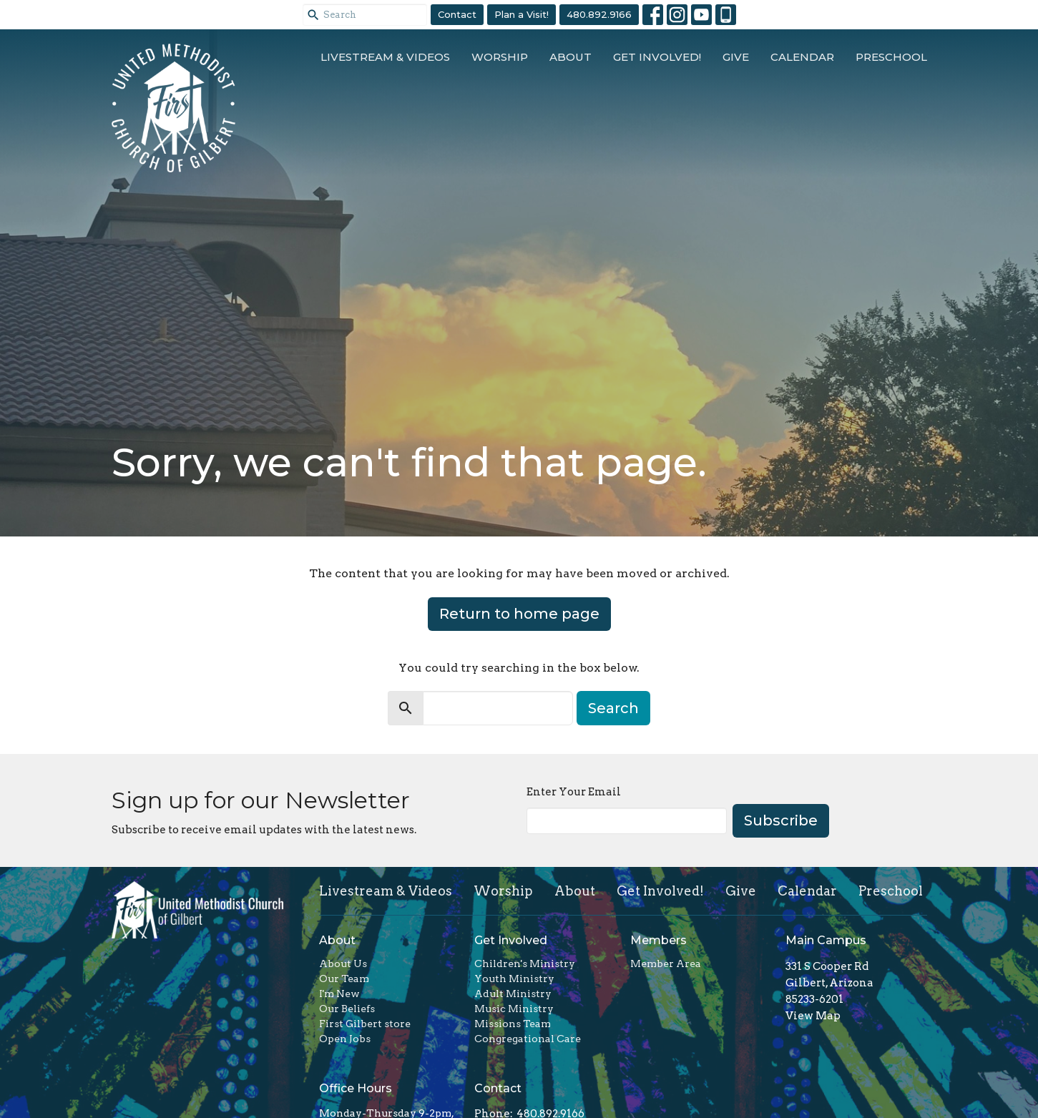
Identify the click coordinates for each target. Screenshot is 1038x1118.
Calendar (802, 57)
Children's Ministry (524, 963)
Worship (499, 57)
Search (613, 708)
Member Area (665, 963)
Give (736, 57)
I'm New (339, 993)
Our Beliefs (347, 1008)
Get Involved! (657, 57)
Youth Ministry (514, 978)
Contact (457, 14)
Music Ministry (514, 1008)
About (570, 57)
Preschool (891, 57)
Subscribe (781, 820)
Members (658, 940)
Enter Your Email (574, 791)
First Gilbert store (365, 1023)
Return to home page (519, 613)
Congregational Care (527, 1038)
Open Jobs (345, 1038)
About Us (343, 963)
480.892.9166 (599, 14)
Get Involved (510, 940)
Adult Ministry (513, 993)
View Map (813, 1015)
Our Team (344, 978)
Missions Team (512, 1023)
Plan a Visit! (521, 14)
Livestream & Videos (385, 57)
